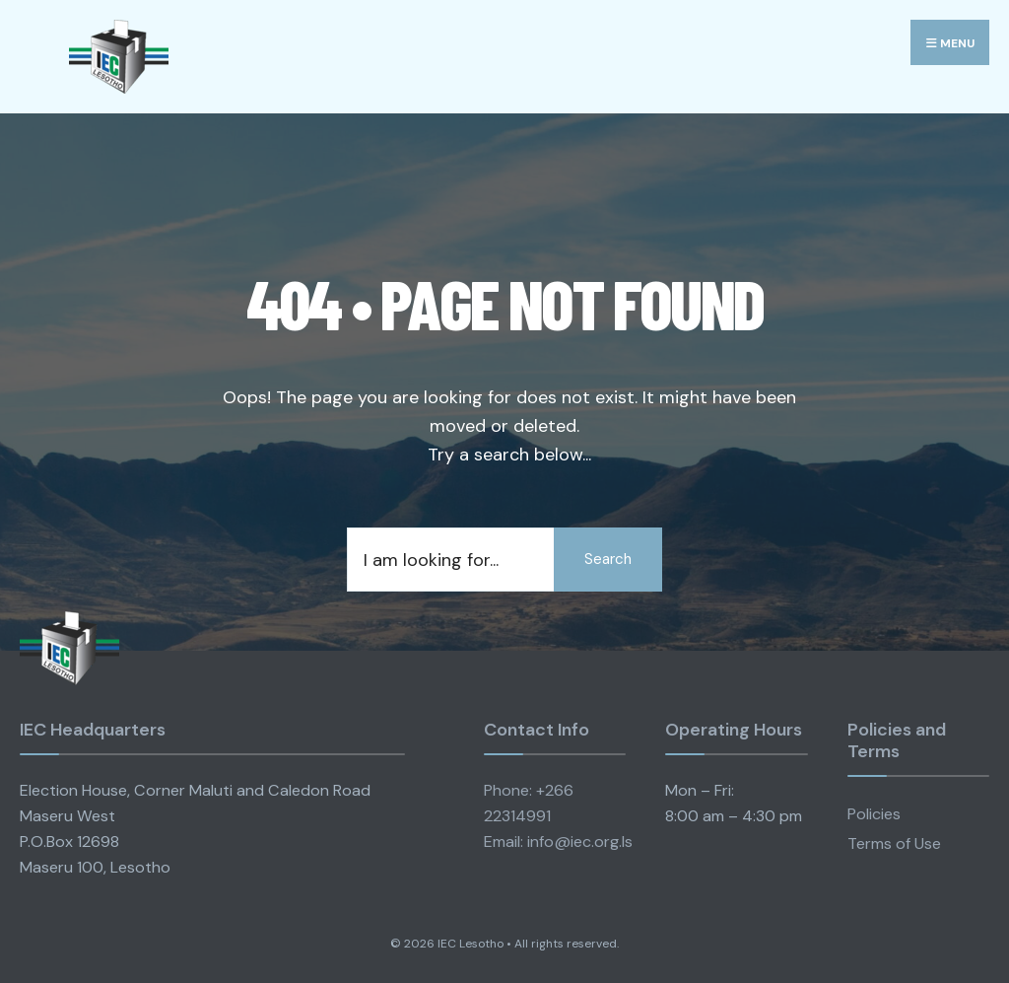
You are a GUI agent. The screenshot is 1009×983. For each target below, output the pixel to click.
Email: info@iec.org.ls (558, 841)
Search (608, 559)
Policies (874, 814)
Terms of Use (894, 843)
